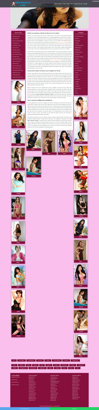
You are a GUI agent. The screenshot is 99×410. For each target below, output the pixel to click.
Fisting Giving (78, 88)
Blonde (35, 365)
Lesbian (56, 365)
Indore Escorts (53, 400)
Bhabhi (76, 77)
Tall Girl (76, 63)
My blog (85, 3)
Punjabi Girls (77, 49)
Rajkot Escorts (75, 392)
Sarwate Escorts (16, 47)
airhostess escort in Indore (62, 42)
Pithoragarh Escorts (76, 388)
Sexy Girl (77, 58)
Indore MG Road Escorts (17, 58)
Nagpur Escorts (75, 377)
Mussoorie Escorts (75, 384)
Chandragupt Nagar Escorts (18, 70)
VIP (14, 360)
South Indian (77, 40)
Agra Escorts (31, 379)
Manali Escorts (75, 395)
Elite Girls (77, 38)
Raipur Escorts (75, 390)
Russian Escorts (14, 379)
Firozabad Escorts (32, 382)
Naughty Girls (75, 360)
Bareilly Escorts (32, 381)
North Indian (77, 79)
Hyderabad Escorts (32, 398)
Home (56, 3)
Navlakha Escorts (16, 56)
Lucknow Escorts (32, 390)
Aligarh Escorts (32, 385)
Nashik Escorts (75, 378)
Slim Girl (77, 65)
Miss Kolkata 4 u (50, 406)
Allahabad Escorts (32, 384)
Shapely (57, 368)
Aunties (76, 72)
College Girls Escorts (15, 377)
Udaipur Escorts (54, 395)
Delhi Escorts (31, 378)
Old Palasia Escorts (16, 49)
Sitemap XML (57, 406)
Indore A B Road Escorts (17, 54)
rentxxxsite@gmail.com (24, 408)
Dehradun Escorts (75, 381)
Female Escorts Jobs (78, 3)
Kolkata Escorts (32, 400)
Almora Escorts (75, 387)
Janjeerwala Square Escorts (18, 77)
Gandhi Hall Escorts (16, 74)
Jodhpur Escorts (54, 397)
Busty (64, 368)
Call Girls (77, 43)
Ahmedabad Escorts (54, 382)
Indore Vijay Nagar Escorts (18, 40)
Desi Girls (77, 74)
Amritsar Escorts (54, 390)
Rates (68, 3)
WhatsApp (74, 408)
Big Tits (48, 365)
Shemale (21, 365)
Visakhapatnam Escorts (55, 381)
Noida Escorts (31, 391)
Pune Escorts (53, 379)
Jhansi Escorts (31, 388)
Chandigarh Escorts (54, 378)
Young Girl (77, 86)
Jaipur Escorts (53, 391)
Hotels (71, 3)
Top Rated (66, 360)
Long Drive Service (79, 68)
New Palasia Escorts (16, 52)
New (78, 368)
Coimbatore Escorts (54, 392)
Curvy (71, 368)
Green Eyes (64, 365)
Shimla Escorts (75, 394)
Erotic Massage (57, 360)
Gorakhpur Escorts (32, 387)
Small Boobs (42, 368)
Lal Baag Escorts (16, 43)
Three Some (81, 365)
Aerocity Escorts (32, 395)
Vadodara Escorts (54, 385)
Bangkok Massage (78, 52)
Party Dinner (32, 368)
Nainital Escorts (75, 382)
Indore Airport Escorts (17, 68)
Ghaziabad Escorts (32, 392)
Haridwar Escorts (75, 385)
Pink (42, 365)
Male (29, 365)
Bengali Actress (78, 47)
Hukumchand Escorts (17, 61)
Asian (14, 365)
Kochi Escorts (53, 398)
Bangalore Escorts (32, 397)
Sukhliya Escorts (16, 63)
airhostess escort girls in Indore (55, 59)
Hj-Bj (50, 368)
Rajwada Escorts (16, 38)
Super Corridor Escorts (17, 65)
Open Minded (31, 360)
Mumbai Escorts (32, 377)
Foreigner (77, 81)
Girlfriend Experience (79, 45)
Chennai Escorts (54, 377)
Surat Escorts (53, 384)
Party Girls (77, 54)
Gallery (64, 3)
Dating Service (23, 368)
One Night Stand (78, 70)
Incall (76, 90)
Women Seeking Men (79, 36)
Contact (59, 3)
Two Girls (40, 360)
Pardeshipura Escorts (17, 45)
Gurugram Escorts (32, 394)
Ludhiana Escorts (54, 388)
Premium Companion (79, 56)
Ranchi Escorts (75, 398)
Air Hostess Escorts (15, 384)
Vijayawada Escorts (76, 397)
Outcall (76, 93)
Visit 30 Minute (78, 61)
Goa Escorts (53, 387)
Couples (47, 360)
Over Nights (21, 360)
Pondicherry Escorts (76, 379)
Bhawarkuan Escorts (16, 72)
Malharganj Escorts (16, 36)
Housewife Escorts (15, 382)
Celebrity (77, 83)
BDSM (14, 368)
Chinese (72, 365)
